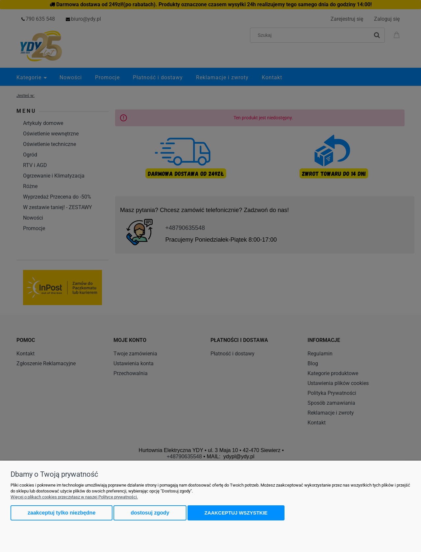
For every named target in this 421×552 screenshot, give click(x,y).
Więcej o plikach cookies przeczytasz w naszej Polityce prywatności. (74, 496)
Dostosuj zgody (150, 513)
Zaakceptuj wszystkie (236, 513)
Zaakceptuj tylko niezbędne (61, 513)
